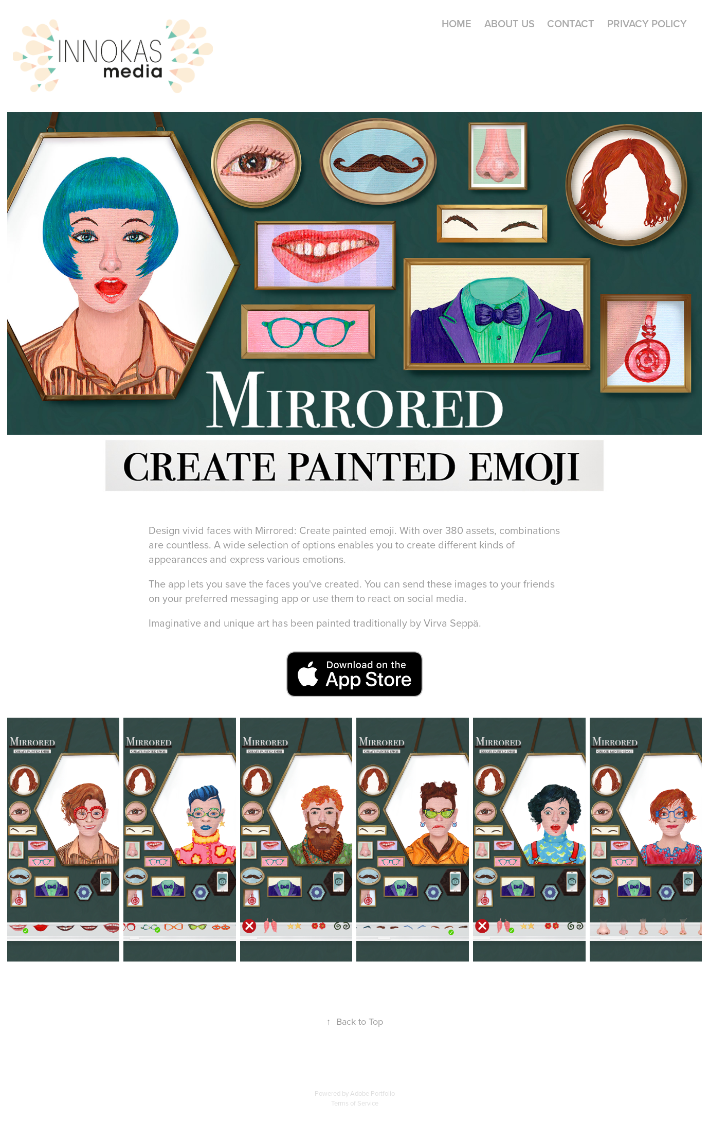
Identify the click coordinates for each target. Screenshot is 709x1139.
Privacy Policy (647, 23)
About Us (509, 23)
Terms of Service (354, 1103)
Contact (570, 23)
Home (456, 23)
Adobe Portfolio (372, 1093)
